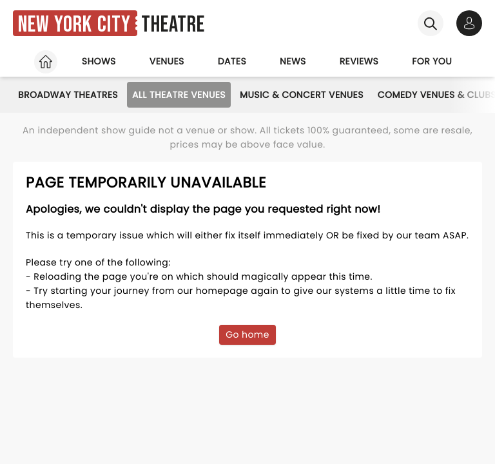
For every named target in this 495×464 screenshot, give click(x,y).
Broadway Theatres (68, 94)
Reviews (359, 61)
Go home (247, 334)
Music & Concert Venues (302, 94)
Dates (232, 61)
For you (432, 61)
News (293, 61)
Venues (167, 61)
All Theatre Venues (179, 94)
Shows (99, 61)
